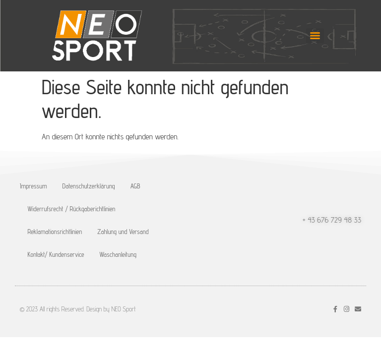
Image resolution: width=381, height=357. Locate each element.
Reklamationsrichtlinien (55, 232)
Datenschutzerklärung (89, 186)
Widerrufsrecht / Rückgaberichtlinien (72, 209)
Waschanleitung (118, 254)
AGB (135, 186)
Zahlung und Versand (123, 232)
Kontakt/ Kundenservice (56, 254)
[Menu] (315, 35)
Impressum (33, 186)
